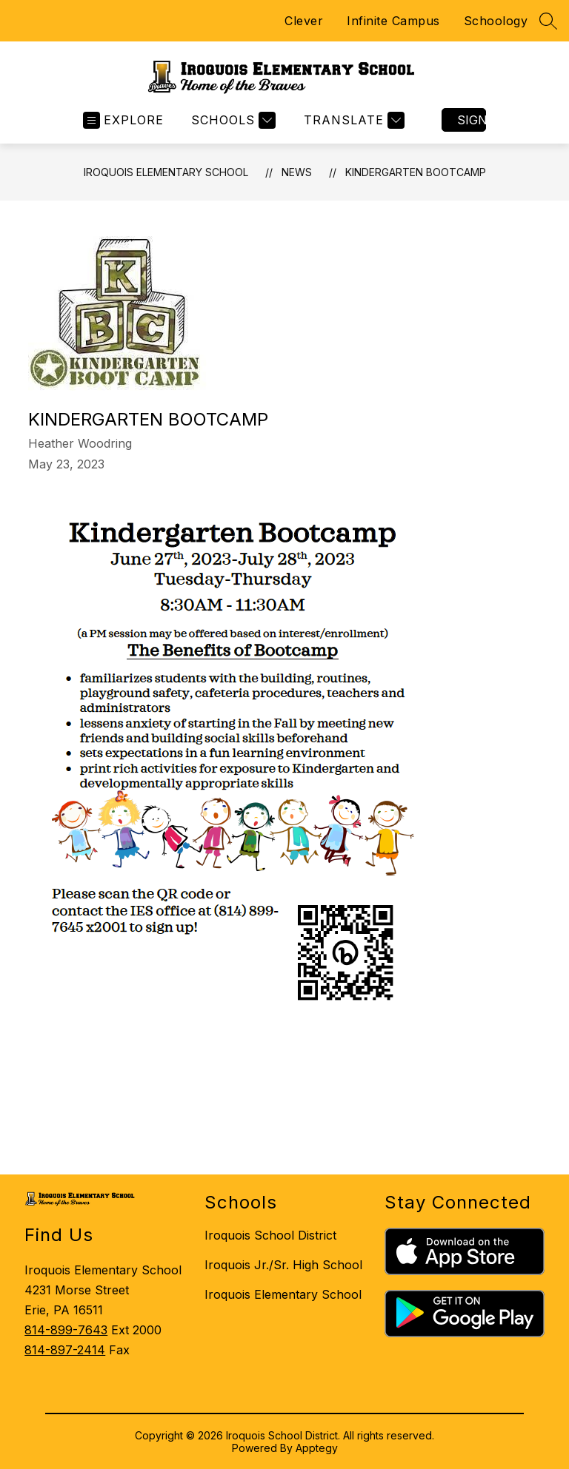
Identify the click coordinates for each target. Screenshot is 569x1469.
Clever (303, 20)
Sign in (471, 119)
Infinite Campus (393, 20)
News (297, 172)
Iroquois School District (270, 1235)
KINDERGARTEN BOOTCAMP (415, 172)
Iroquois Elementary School (166, 172)
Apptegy (317, 1448)
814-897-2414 (64, 1349)
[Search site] (548, 21)
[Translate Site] (352, 120)
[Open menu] (123, 120)
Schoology (496, 20)
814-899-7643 (65, 1329)
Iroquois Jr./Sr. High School (283, 1264)
